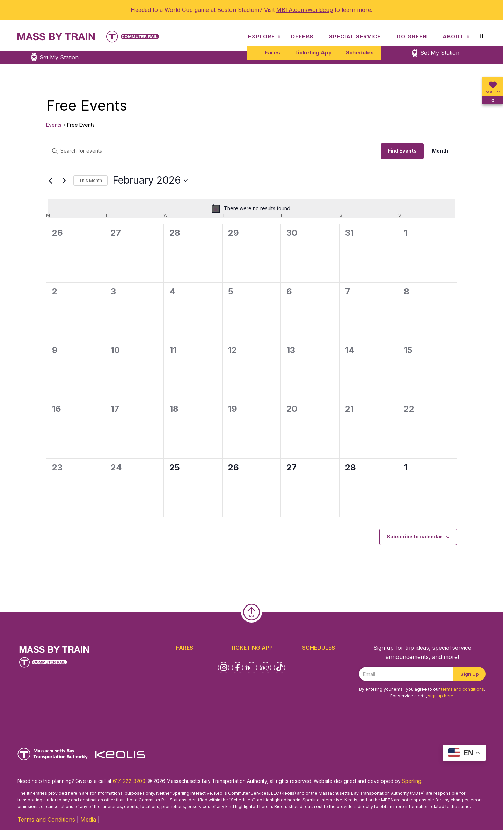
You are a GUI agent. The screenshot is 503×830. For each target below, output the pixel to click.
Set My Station (439, 52)
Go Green (411, 36)
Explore (261, 36)
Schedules (360, 52)
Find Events (402, 151)
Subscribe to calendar (414, 536)
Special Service (355, 36)
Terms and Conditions (46, 819)
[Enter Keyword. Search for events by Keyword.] (213, 151)
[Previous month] (50, 180)
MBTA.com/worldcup (304, 9)
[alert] (251, 208)
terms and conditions (462, 689)
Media (88, 819)
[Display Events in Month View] (440, 151)
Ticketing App (313, 52)
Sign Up (469, 674)
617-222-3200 (129, 781)
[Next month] (64, 180)
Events (53, 125)
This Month (90, 180)
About (453, 36)
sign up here (440, 695)
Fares (272, 52)
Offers (302, 36)
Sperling (411, 781)
